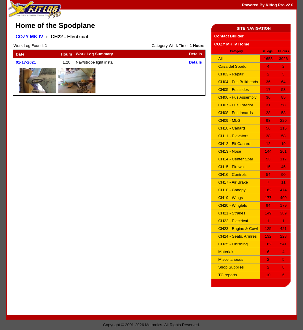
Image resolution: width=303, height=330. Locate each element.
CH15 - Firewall (231, 167)
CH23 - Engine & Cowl (238, 228)
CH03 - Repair (230, 74)
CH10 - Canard (231, 128)
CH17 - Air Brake (233, 182)
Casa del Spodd (232, 66)
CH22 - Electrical (233, 221)
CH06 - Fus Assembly (237, 97)
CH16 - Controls (232, 174)
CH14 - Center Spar (235, 159)
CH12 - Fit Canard (234, 143)
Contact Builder (229, 36)
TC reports (227, 275)
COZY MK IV (29, 36)
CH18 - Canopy (231, 190)
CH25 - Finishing (233, 244)
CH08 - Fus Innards (235, 112)
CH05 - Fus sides (233, 89)
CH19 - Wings (230, 197)
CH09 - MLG (229, 120)
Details (195, 62)
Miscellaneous (230, 259)
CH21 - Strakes (231, 213)
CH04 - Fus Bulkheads (238, 82)
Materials (226, 252)
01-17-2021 (26, 62)
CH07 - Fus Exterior (235, 105)
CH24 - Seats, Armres (237, 236)
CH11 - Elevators (233, 136)
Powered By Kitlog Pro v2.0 (267, 5)
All (220, 58)
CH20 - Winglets (232, 205)
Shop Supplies (231, 267)
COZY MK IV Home (231, 44)
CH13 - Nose (229, 151)
